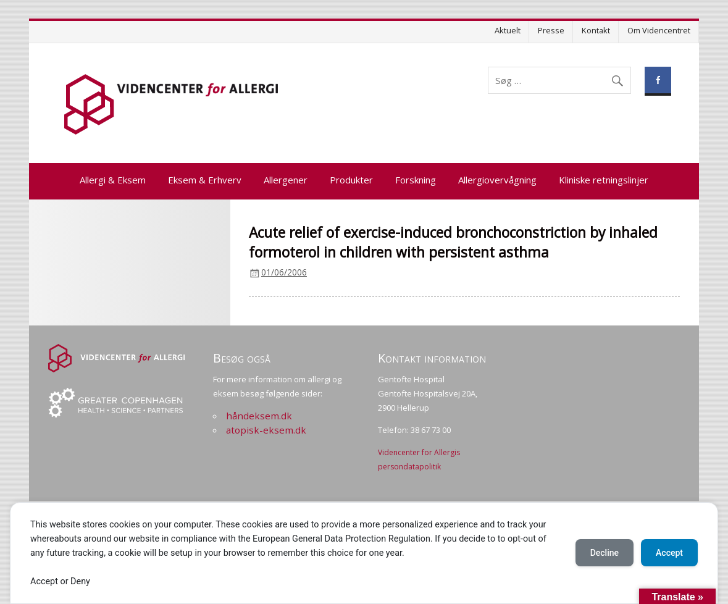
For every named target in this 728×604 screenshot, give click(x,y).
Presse (551, 30)
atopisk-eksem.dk (266, 430)
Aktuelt (508, 30)
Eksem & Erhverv (204, 180)
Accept (669, 553)
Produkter (351, 180)
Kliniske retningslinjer (603, 180)
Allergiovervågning (497, 180)
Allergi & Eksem (113, 180)
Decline (604, 553)
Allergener (286, 180)
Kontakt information (432, 358)
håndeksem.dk (259, 415)
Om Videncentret (658, 30)
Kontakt (596, 30)
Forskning (415, 180)
